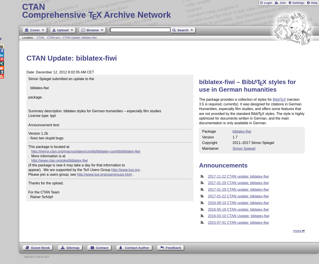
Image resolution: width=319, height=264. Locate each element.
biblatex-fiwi (242, 131)
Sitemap (72, 248)
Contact (102, 248)
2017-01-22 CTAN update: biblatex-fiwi (238, 196)
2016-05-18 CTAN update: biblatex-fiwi (238, 209)
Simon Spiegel (244, 148)
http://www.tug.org (125, 170)
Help (314, 2)
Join (283, 2)
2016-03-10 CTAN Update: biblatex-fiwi (238, 216)
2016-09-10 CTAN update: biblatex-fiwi (238, 203)
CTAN (40, 37)
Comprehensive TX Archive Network (169, 11)
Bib (279, 99)
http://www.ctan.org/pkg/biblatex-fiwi (59, 160)
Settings (298, 2)
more (297, 231)
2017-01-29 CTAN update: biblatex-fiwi (238, 183)
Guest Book (40, 248)
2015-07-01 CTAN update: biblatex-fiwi (238, 223)
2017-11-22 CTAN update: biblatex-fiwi (238, 176)
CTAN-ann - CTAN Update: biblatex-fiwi (72, 37)
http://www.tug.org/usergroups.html (104, 174)
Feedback (173, 248)
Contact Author (137, 248)
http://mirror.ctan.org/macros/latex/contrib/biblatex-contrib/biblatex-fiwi (85, 151)
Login (268, 2)
